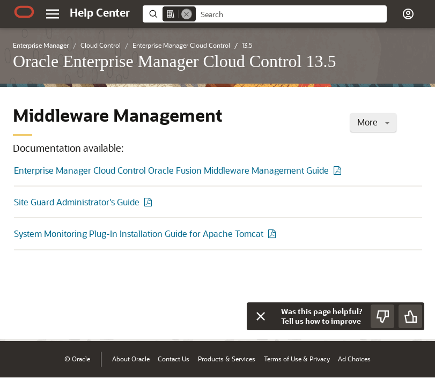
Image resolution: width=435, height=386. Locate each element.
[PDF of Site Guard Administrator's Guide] (149, 201)
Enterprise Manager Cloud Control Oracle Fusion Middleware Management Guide (171, 170)
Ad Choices (354, 358)
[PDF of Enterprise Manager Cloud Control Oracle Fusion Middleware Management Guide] (339, 170)
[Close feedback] (260, 316)
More (373, 122)
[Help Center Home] (100, 12)
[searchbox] (291, 14)
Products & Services (226, 358)
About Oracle (131, 358)
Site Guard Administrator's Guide (76, 201)
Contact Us (173, 358)
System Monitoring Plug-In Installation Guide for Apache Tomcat (138, 233)
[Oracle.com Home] (24, 12)
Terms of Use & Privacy (297, 358)
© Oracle (77, 358)
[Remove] (187, 14)
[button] (408, 14)
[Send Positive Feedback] (410, 316)
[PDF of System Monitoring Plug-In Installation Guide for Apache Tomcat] (273, 233)
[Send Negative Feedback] (382, 316)
